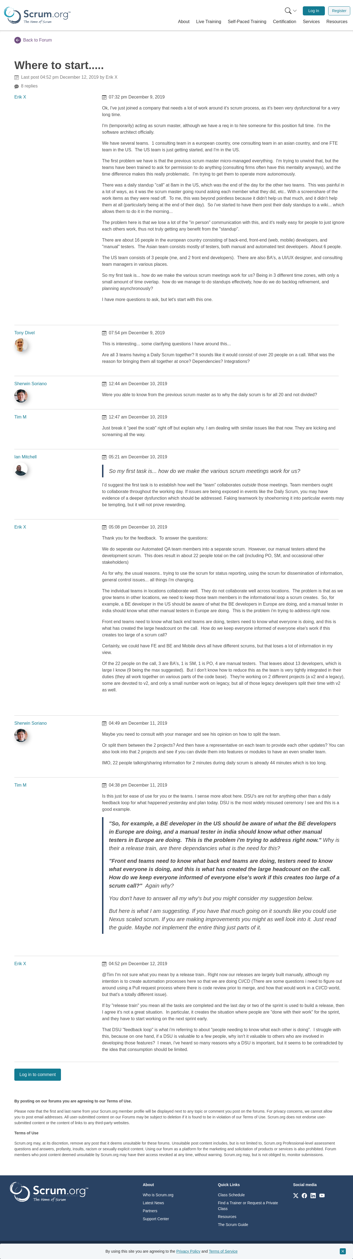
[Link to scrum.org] (295, 1195)
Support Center (156, 1219)
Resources (227, 1216)
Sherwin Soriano (30, 383)
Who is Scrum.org (158, 1195)
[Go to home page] (49, 1191)
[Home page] (37, 15)
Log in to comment (38, 1074)
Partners (150, 1211)
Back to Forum (33, 40)
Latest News (153, 1203)
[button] (184, 21)
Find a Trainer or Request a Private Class (248, 1206)
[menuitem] (290, 10)
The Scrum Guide (233, 1224)
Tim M (20, 417)
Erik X (20, 97)
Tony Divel (24, 332)
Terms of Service (223, 1251)
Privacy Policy (188, 1251)
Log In (313, 11)
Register (339, 11)
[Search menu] (291, 10)
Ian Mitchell (25, 457)
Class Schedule (231, 1195)
